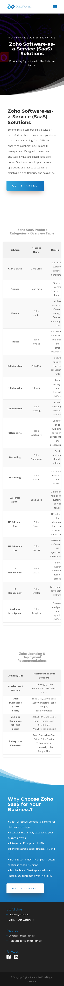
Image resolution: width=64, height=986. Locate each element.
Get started (25, 888)
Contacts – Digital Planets (22, 935)
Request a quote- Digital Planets (25, 941)
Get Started (25, 185)
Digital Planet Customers (21, 920)
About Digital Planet (19, 914)
